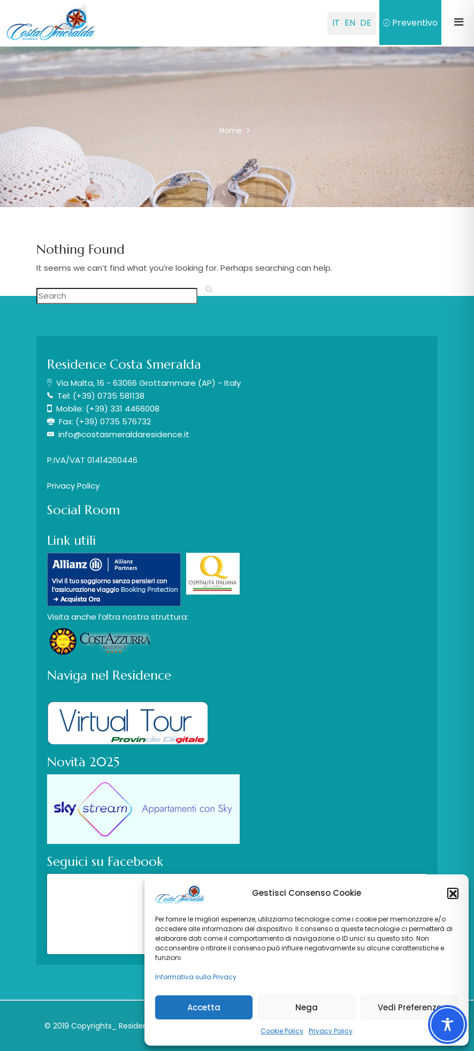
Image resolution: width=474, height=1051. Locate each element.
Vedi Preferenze (409, 1007)
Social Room (83, 510)
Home (231, 130)
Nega (306, 1007)
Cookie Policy (282, 1030)
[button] (452, 893)
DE (365, 23)
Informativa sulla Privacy (195, 976)
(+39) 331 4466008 (122, 408)
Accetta (203, 1007)
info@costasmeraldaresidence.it (123, 434)
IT (336, 23)
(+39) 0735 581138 (108, 395)
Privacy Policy (331, 1030)
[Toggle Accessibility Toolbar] (447, 1024)
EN (350, 23)
